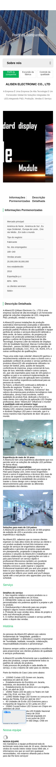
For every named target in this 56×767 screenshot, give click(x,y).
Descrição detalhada (37, 199)
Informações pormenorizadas (14, 199)
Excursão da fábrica (28, 73)
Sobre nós (14, 63)
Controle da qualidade (45, 73)
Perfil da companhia (11, 73)
